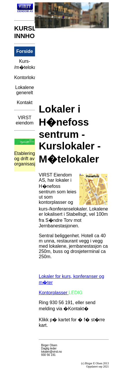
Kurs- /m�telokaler (24, 64)
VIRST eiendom (24, 120)
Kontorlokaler (24, 77)
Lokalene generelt (24, 90)
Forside (24, 51)
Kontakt (24, 102)
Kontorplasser (54, 292)
